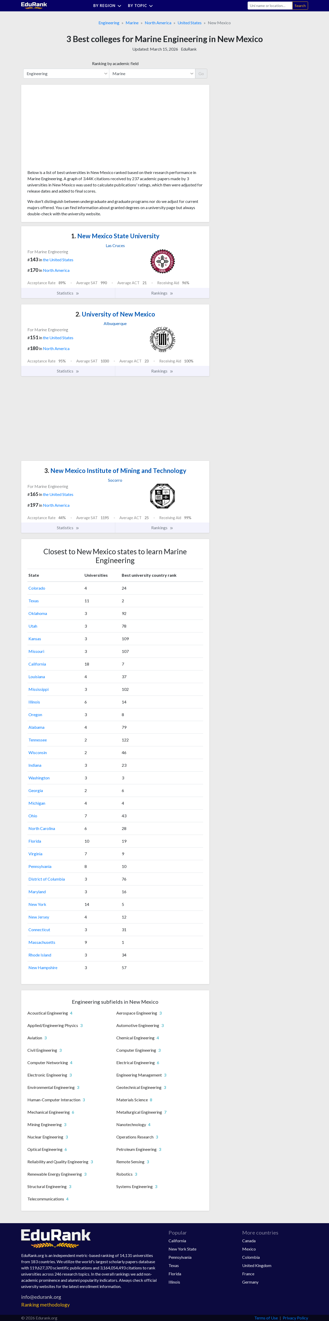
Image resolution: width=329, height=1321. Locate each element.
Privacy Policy (295, 1317)
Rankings (162, 293)
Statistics (68, 293)
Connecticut (39, 929)
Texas (33, 600)
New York (37, 904)
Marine (132, 22)
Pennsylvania (39, 866)
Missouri (36, 651)
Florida (34, 841)
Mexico (249, 1248)
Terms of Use (266, 1317)
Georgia (35, 790)
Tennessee (37, 739)
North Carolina (41, 828)
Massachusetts (41, 942)
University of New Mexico (115, 314)
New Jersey (38, 916)
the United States (58, 259)
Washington (39, 777)
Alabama (36, 727)
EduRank (189, 48)
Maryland (37, 891)
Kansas (34, 638)
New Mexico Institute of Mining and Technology (115, 470)
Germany (250, 1281)
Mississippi (38, 689)
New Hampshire (42, 967)
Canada (249, 1240)
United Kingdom (256, 1265)
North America (158, 22)
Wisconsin (37, 752)
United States (190, 22)
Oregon (35, 714)
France (248, 1273)
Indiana (34, 765)
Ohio (32, 815)
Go (201, 73)
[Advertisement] (66, 129)
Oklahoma (37, 613)
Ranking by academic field (115, 63)
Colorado (36, 588)
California (37, 663)
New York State (182, 1248)
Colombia (251, 1257)
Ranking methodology (45, 1305)
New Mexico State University (115, 236)
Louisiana (36, 676)
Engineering (108, 22)
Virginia (35, 853)
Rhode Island (39, 954)
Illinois (34, 701)
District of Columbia (46, 878)
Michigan (36, 803)
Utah (32, 625)
